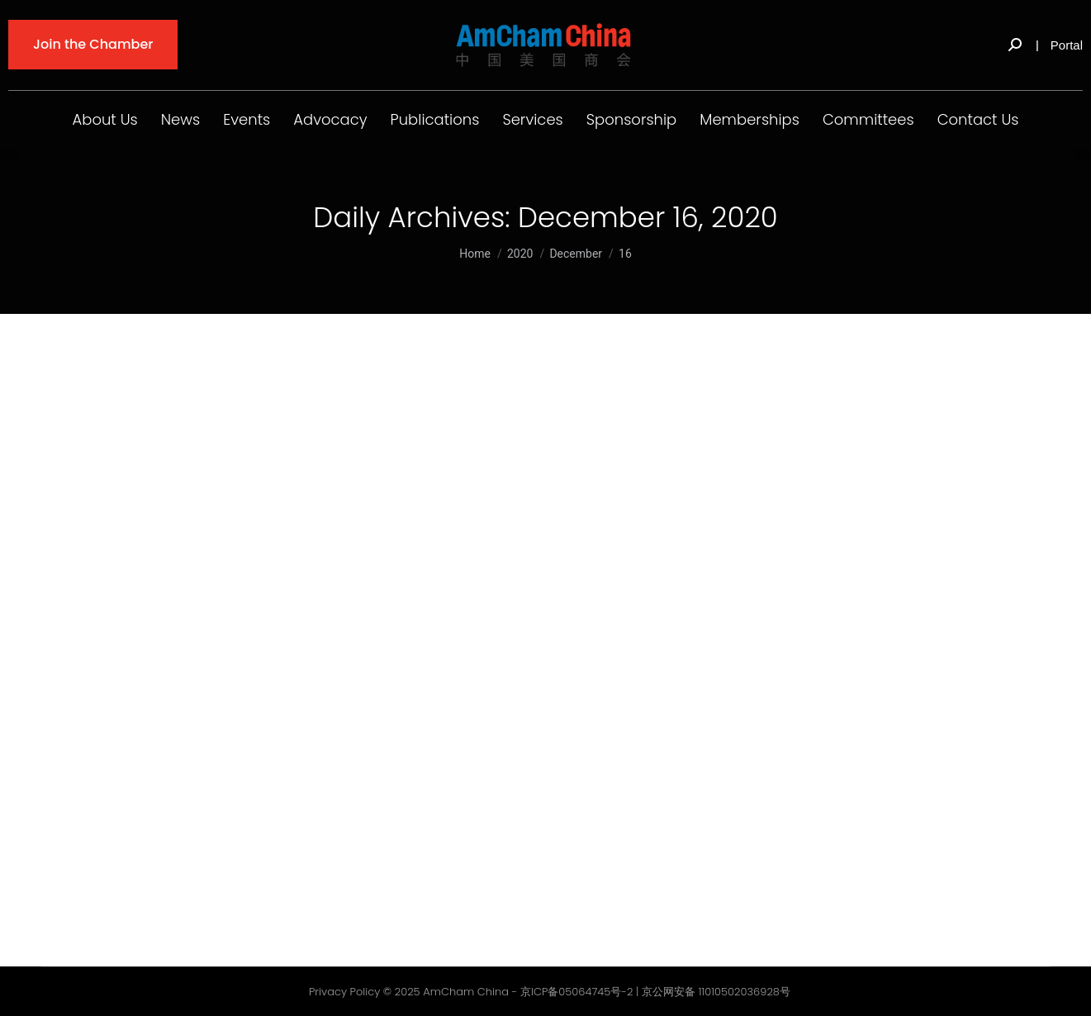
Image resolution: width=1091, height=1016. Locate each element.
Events (246, 119)
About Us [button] (105, 119)
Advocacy (330, 119)
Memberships (749, 119)
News (180, 119)
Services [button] (532, 119)
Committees (868, 119)
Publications (435, 119)
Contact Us (978, 119)
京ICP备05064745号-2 (576, 991)
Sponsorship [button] (631, 119)
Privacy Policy (344, 991)
